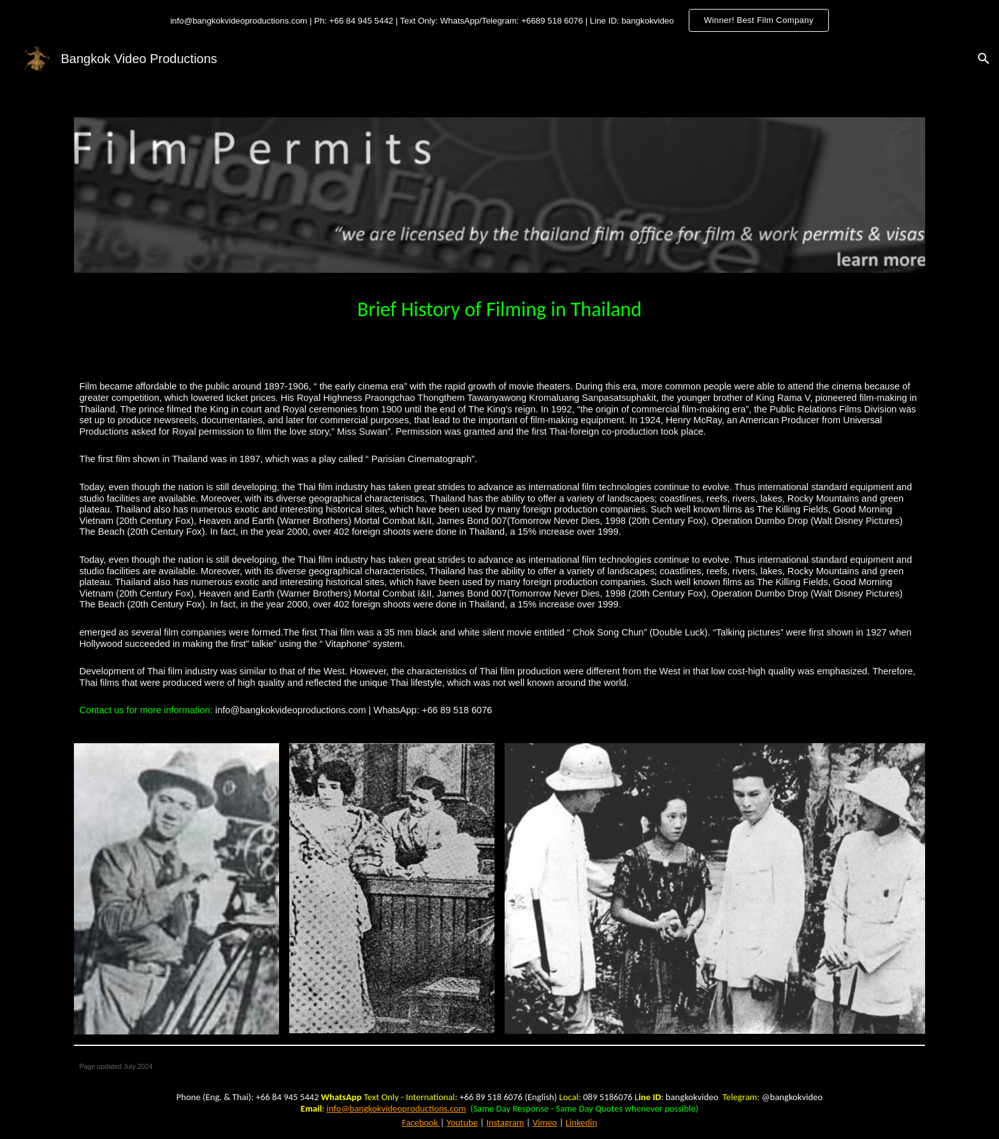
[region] (499, 20)
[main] (499, 306)
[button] (983, 58)
